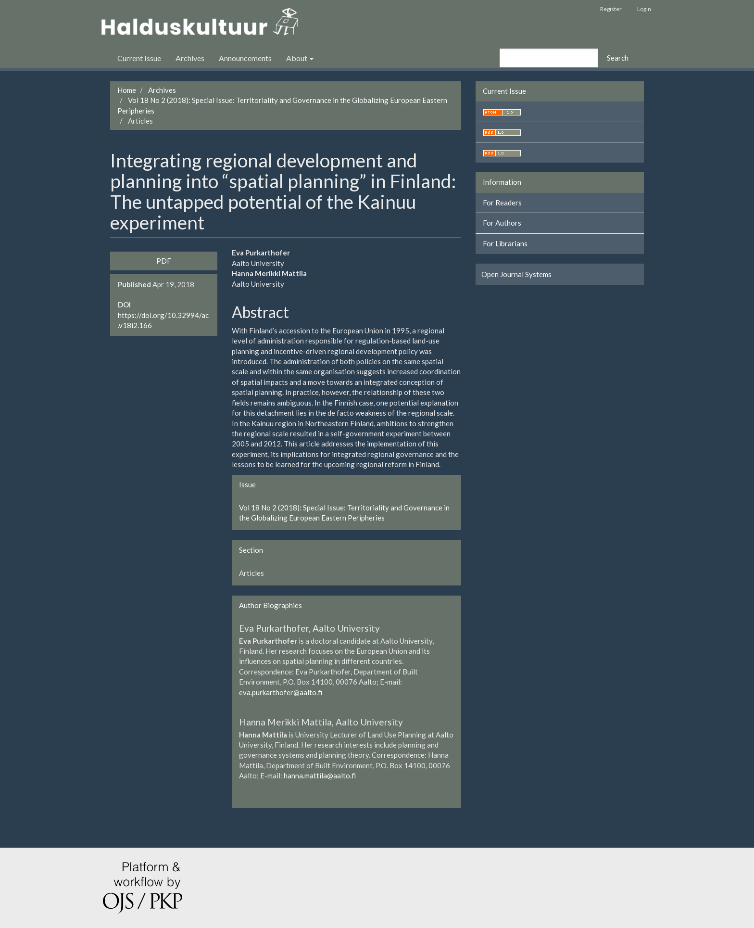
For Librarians (505, 243)
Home (126, 90)
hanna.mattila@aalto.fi (320, 775)
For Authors (502, 222)
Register (611, 9)
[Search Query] (549, 58)
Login (644, 9)
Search (617, 57)
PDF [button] (163, 260)
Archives (190, 58)
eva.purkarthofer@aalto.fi (280, 692)
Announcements (245, 58)
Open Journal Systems (516, 274)
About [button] (300, 58)
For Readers (502, 202)
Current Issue (139, 58)
